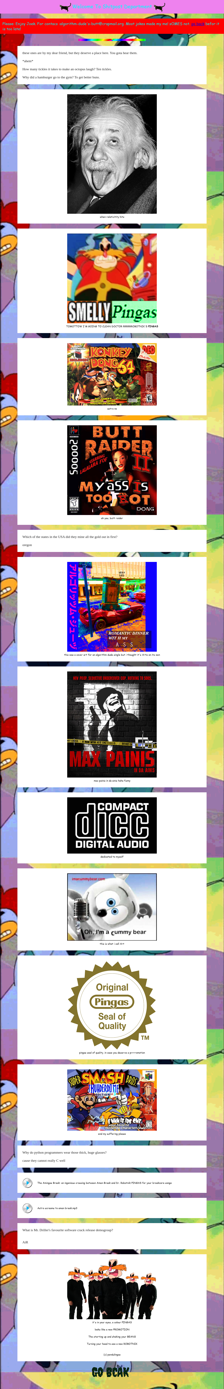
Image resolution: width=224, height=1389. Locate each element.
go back (197, 23)
